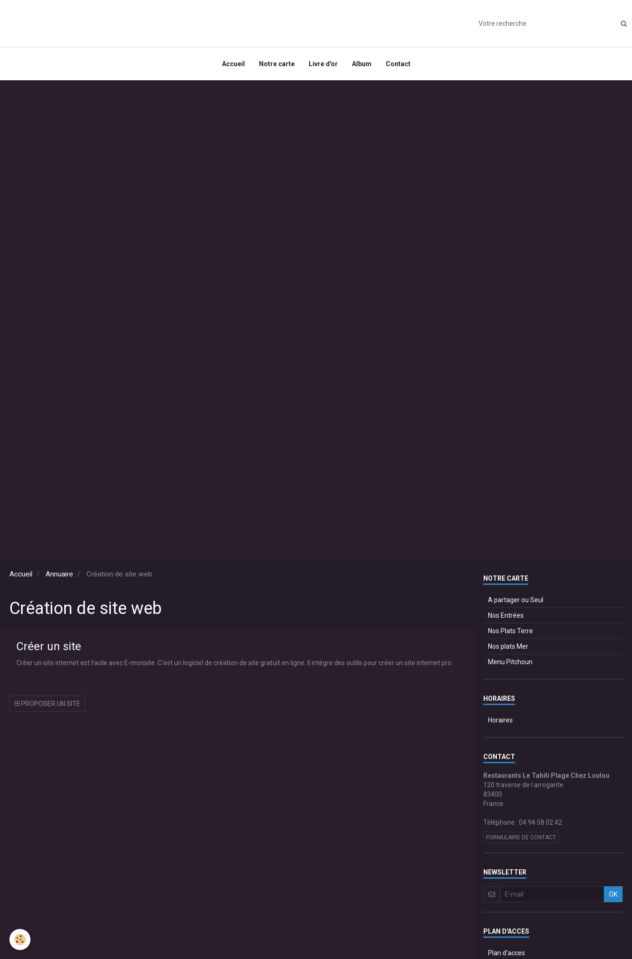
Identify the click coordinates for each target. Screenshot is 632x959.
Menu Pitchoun (510, 662)
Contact (398, 64)
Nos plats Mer (508, 646)
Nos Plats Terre (510, 631)
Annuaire (59, 574)
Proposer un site (47, 703)
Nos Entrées (506, 615)
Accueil (233, 64)
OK (613, 894)
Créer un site (48, 646)
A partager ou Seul (515, 600)
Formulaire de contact (521, 837)
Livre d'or (323, 64)
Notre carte (277, 64)
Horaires (500, 720)
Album (362, 64)
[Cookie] (19, 939)
